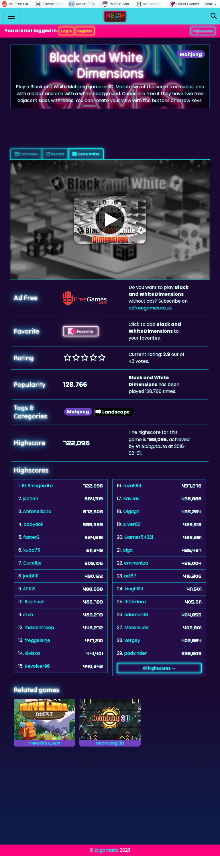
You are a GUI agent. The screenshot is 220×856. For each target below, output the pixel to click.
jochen (30, 498)
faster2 (31, 537)
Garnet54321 (138, 537)
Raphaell (34, 601)
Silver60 (132, 524)
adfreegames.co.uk (150, 308)
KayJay (131, 498)
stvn (28, 614)
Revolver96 (37, 666)
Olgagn (131, 511)
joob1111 (31, 576)
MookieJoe (136, 627)
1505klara (135, 601)
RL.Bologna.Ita (37, 485)
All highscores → (159, 668)
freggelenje (37, 640)
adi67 (130, 576)
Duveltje (32, 563)
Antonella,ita (37, 511)
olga (128, 550)
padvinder (135, 653)
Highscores (203, 31)
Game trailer (85, 153)
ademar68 (136, 614)
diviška (32, 653)
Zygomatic (107, 850)
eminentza (136, 563)
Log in (66, 31)
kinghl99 (134, 588)
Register (84, 31)
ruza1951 (132, 485)
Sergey (132, 640)
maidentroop (39, 627)
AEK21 (29, 588)
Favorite (80, 331)
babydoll (33, 524)
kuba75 (31, 550)
